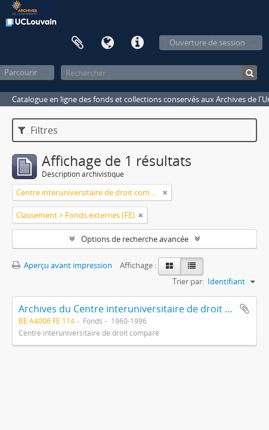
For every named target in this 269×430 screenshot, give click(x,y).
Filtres (38, 130)
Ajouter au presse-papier (245, 309)
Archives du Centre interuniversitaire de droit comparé (141, 308)
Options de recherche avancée (134, 239)
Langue (107, 43)
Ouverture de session (207, 42)
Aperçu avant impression (62, 265)
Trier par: (188, 281)
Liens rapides (137, 43)
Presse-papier (77, 43)
